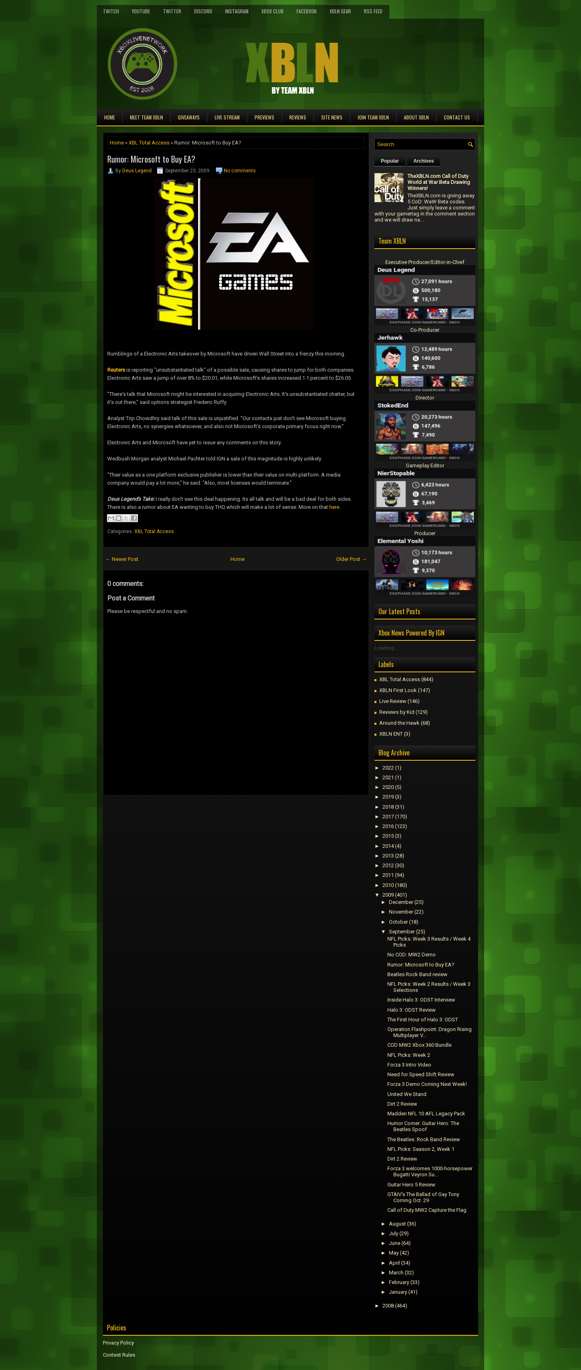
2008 (388, 1306)
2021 (388, 777)
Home (109, 117)
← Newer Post (121, 559)
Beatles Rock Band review (417, 974)
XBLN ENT (391, 734)
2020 (388, 787)
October (398, 922)
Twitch (111, 11)
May (394, 1253)
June (394, 1243)
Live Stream (227, 117)
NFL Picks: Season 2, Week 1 (420, 1149)
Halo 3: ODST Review (411, 1010)
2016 (388, 826)
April (394, 1263)
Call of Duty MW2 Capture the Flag (426, 1210)
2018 (388, 807)
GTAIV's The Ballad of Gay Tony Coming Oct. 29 (423, 1197)
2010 (388, 885)
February (399, 1282)
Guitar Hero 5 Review (411, 1185)
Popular (390, 161)
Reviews (297, 117)
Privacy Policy (118, 1343)
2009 (388, 895)
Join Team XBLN (373, 117)
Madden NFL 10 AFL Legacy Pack (426, 1114)
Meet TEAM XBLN (146, 117)
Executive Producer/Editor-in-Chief (424, 262)
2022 (388, 768)
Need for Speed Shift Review (420, 1074)
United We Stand (406, 1094)
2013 (388, 856)
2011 (388, 875)
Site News (332, 117)
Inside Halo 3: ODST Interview (421, 1000)
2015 (388, 836)
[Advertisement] (197, 814)
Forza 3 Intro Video (409, 1065)
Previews (264, 117)
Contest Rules (119, 1355)
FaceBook (307, 11)
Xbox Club (272, 11)
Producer (424, 533)
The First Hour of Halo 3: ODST (422, 1020)
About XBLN (416, 117)
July (393, 1233)
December (401, 902)
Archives (424, 161)
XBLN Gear (340, 11)
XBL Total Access (149, 143)
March (396, 1273)
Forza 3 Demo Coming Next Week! (427, 1084)
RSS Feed (373, 11)
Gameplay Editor (425, 465)
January (398, 1292)
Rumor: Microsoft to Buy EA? (151, 159)
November (401, 912)
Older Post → (351, 559)
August (397, 1224)
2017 (388, 817)
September (402, 932)
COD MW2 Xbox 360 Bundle (419, 1045)
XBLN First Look (398, 690)
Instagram (237, 11)
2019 (388, 797)
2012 (388, 865)
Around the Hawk (399, 723)
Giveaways (189, 117)
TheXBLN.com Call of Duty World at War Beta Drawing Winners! (439, 182)
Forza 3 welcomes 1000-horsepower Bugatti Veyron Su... (429, 1171)
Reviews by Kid (396, 712)
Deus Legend (137, 171)
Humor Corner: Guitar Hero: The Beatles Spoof (423, 1126)
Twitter (172, 11)
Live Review (392, 701)
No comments (240, 171)
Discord (203, 11)
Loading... (385, 648)
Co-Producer (424, 330)
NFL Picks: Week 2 (408, 1055)
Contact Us (457, 117)
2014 (388, 846)
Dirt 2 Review (402, 1104)
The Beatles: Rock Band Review (423, 1139)
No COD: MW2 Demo (411, 955)
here (334, 507)
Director (425, 398)
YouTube (141, 11)
